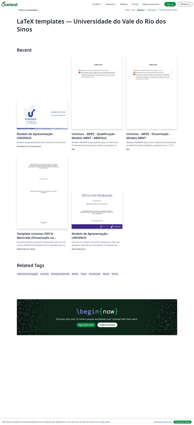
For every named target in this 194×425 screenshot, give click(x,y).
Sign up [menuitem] (170, 4)
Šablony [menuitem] (124, 4)
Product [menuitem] (96, 4)
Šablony (141, 10)
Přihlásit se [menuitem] (185, 4)
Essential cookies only (163, 422)
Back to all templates (27, 10)
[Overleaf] (9, 4)
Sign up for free (86, 325)
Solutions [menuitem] (110, 4)
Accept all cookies (182, 422)
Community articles (168, 10)
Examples (151, 10)
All (133, 10)
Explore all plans (107, 325)
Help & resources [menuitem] (151, 4)
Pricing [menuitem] (135, 4)
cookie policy (105, 422)
